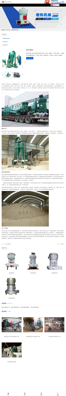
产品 (25, 394)
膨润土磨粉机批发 (35, 307)
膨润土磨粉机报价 (15, 307)
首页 (4, 29)
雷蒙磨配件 (5, 45)
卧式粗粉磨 (8, 244)
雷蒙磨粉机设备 (15, 29)
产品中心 (8, 29)
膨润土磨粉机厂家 (6, 307)
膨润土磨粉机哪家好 (25, 307)
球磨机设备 (5, 41)
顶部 (58, 394)
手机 (41, 394)
